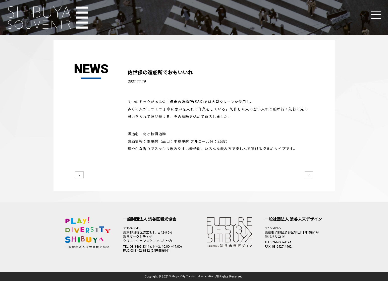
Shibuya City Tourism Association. (192, 276)
